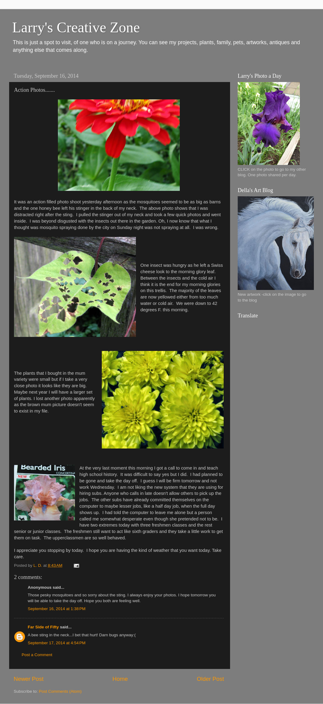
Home (120, 679)
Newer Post (29, 679)
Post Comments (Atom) (60, 691)
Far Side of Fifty (43, 627)
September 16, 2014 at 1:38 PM (57, 608)
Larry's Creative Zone (76, 27)
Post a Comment (37, 654)
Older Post (210, 679)
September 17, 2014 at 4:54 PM (57, 643)
